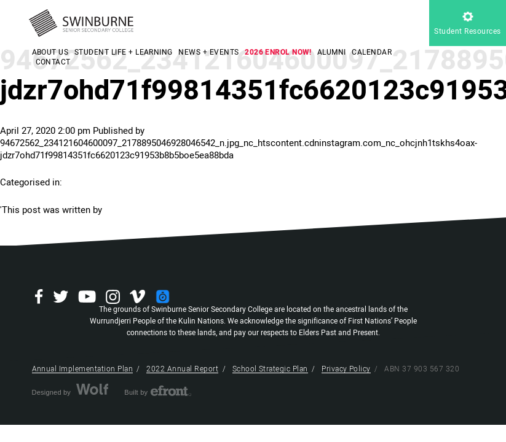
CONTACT (53, 62)
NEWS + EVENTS (208, 52)
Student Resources (467, 24)
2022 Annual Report (182, 368)
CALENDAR (372, 52)
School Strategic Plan (270, 368)
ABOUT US (50, 52)
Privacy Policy (346, 368)
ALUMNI (331, 52)
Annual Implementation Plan (82, 368)
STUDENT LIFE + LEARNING (123, 52)
